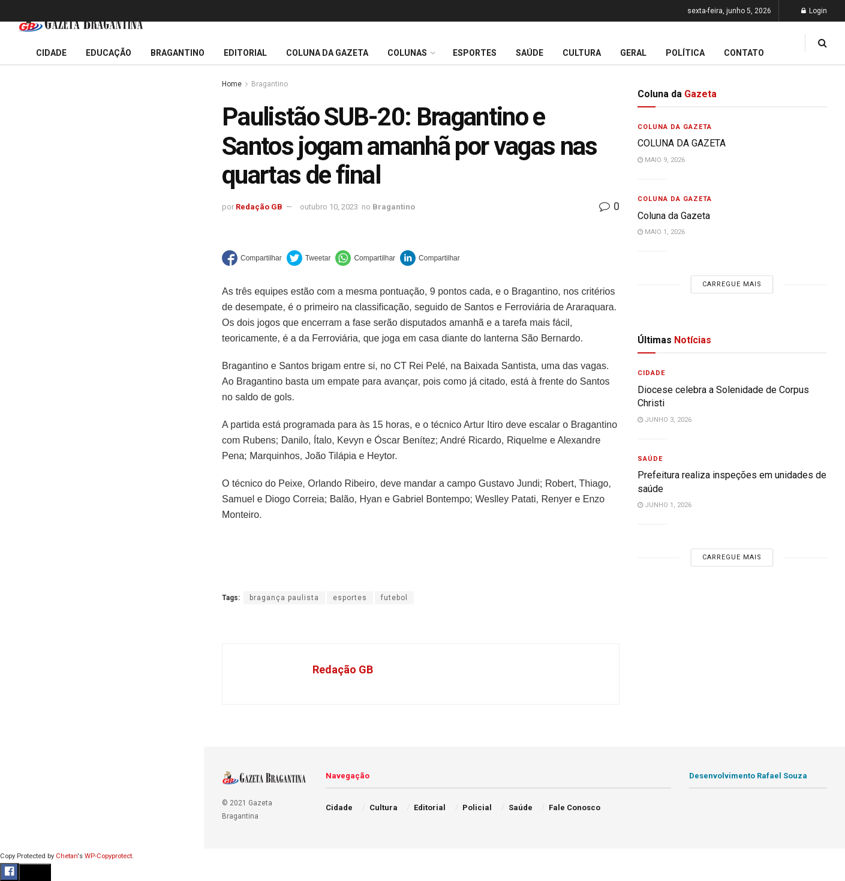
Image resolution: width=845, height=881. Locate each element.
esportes (350, 598)
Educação (32, 399)
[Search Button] (179, 719)
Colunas (407, 53)
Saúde (24, 583)
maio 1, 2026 (661, 232)
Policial (27, 537)
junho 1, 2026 (664, 505)
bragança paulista (284, 598)
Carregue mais (101, 282)
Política (27, 560)
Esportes (30, 491)
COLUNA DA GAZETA (681, 143)
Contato (744, 53)
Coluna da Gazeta (47, 446)
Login (814, 11)
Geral (23, 606)
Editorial (29, 422)
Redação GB (259, 206)
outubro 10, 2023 (329, 206)
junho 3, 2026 (664, 420)
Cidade (26, 377)
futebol (394, 598)
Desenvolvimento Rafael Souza (748, 775)
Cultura (26, 514)
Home (232, 84)
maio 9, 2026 (661, 160)
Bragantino (34, 469)
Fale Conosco (39, 629)
